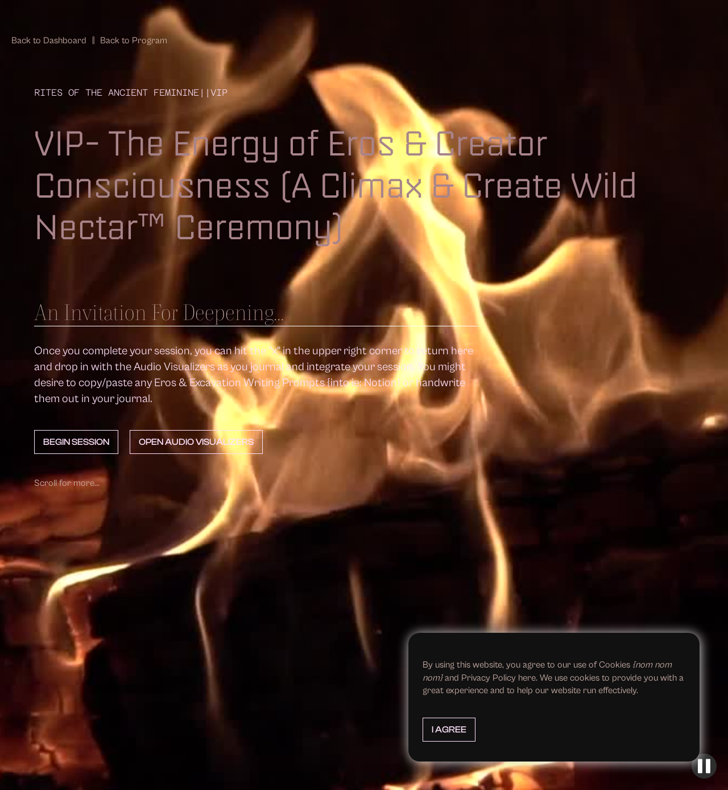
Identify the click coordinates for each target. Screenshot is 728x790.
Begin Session (76, 442)
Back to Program (133, 40)
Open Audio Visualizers (196, 442)
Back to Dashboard (48, 40)
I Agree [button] (449, 729)
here (527, 678)
